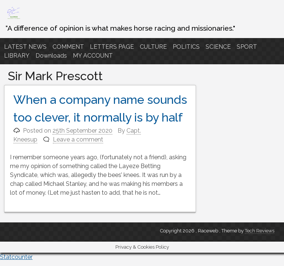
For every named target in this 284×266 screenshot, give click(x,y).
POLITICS (186, 46)
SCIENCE (218, 46)
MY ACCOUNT (93, 55)
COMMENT (68, 46)
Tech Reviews (259, 230)
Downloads (51, 55)
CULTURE (153, 46)
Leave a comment (78, 139)
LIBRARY (17, 55)
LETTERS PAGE (112, 46)
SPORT (247, 46)
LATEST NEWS (25, 46)
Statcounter (16, 256)
